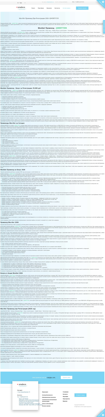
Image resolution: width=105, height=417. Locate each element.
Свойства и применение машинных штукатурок (29, 403)
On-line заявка (66, 8)
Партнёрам (41, 8)
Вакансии (49, 8)
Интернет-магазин (46, 405)
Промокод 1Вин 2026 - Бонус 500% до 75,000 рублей (30, 405)
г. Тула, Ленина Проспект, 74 (23, 392)
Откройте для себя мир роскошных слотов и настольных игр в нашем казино (29, 402)
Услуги (33, 8)
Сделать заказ (66, 377)
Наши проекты (66, 398)
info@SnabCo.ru (50, 2)
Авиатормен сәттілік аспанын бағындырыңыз (29, 400)
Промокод (4, 350)
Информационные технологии (49, 397)
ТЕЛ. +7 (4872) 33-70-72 (78, 2)
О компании (65, 391)
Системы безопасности (47, 395)
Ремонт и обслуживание (47, 403)
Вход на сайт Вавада (23, 398)
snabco (21, 7)
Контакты (57, 8)
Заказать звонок (82, 8)
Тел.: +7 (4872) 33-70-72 (22, 396)
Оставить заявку (80, 395)
